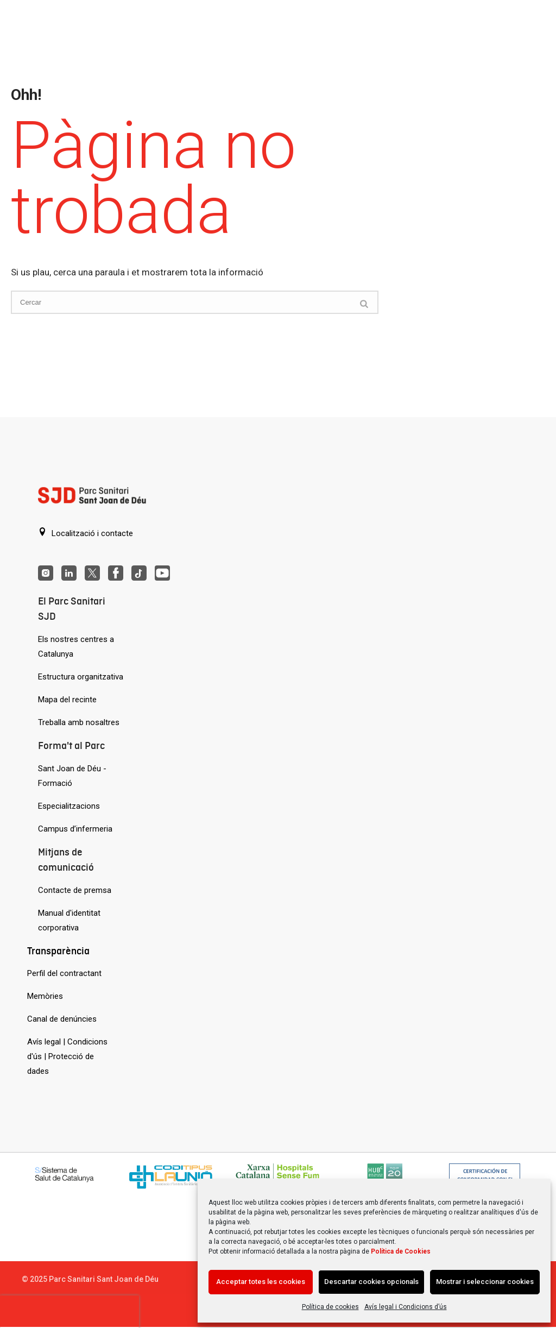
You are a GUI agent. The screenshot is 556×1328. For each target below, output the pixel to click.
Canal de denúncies (62, 1019)
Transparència (58, 951)
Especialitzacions (69, 806)
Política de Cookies (401, 1251)
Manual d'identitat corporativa (69, 920)
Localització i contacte (85, 532)
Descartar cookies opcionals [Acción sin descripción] (371, 1281)
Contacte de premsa (74, 890)
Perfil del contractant (64, 973)
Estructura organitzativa (80, 677)
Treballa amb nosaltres (78, 722)
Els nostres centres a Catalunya (76, 646)
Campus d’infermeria (75, 829)
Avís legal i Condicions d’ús (405, 1307)
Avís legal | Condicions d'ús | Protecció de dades (67, 1056)
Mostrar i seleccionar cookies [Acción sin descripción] (485, 1281)
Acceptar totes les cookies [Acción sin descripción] (260, 1281)
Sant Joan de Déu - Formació (72, 776)
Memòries (45, 996)
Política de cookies (330, 1307)
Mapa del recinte (67, 699)
